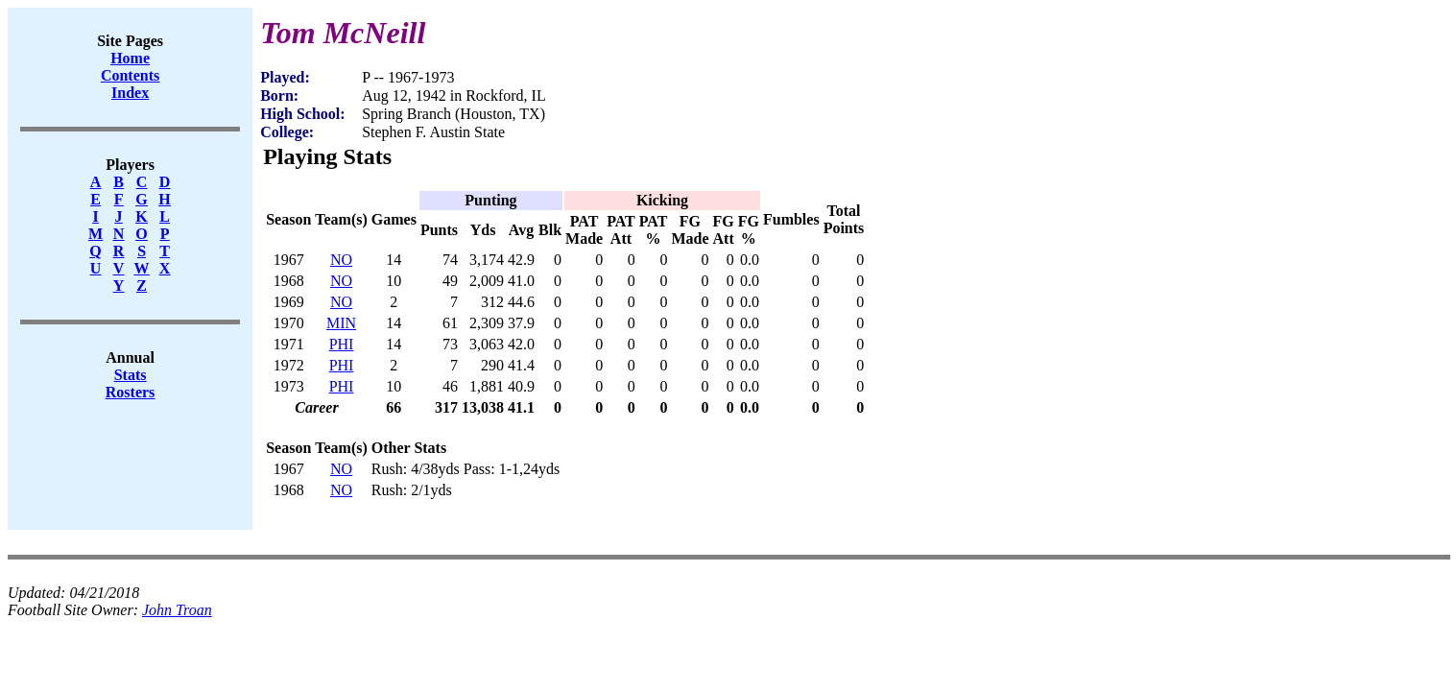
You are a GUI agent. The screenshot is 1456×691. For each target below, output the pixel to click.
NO (341, 259)
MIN (341, 323)
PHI (341, 344)
